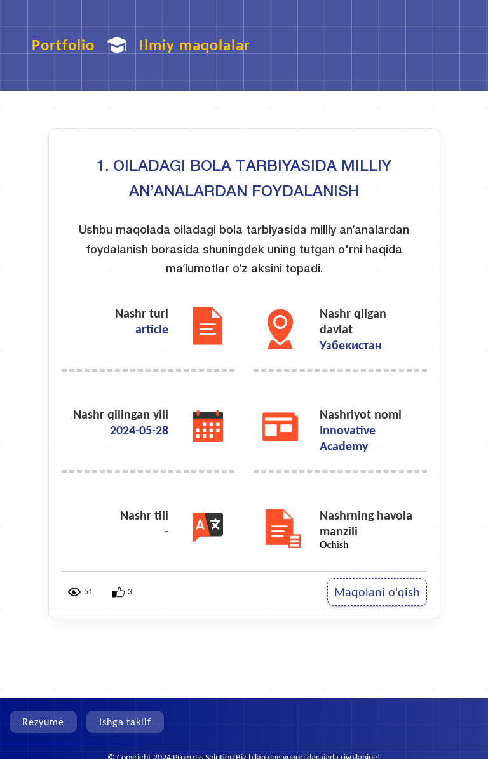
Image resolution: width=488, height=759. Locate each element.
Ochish (334, 544)
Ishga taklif (125, 722)
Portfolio (63, 45)
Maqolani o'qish (377, 592)
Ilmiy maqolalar (194, 45)
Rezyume (43, 722)
